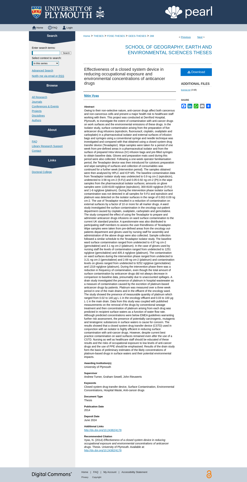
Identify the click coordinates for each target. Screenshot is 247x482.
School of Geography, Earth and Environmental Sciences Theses (168, 49)
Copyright (96, 477)
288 (152, 36)
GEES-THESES (137, 36)
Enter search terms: (43, 47)
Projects (37, 111)
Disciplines (38, 115)
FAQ (34, 141)
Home (86, 36)
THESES (99, 36)
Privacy (84, 477)
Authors (36, 120)
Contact (36, 150)
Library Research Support (47, 146)
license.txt (185, 90)
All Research (39, 97)
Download (196, 72)
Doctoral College (42, 172)
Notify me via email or (48, 76)
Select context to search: (46, 58)
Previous (186, 37)
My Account (109, 472)
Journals (37, 101)
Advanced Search (42, 70)
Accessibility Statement (134, 472)
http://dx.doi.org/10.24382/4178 (103, 430)
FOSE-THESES (116, 36)
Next (199, 37)
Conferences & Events (45, 106)
